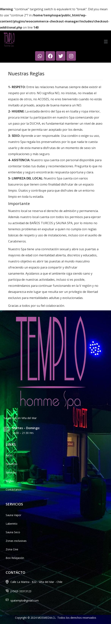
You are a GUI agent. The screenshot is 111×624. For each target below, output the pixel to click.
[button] (106, 41)
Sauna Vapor (13, 515)
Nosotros (11, 464)
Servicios (11, 472)
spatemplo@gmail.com (24, 600)
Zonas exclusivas (16, 541)
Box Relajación (15, 558)
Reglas (10, 481)
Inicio (9, 455)
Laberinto (11, 523)
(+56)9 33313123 (20, 591)
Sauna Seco (13, 532)
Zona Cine (12, 549)
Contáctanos (13, 489)
